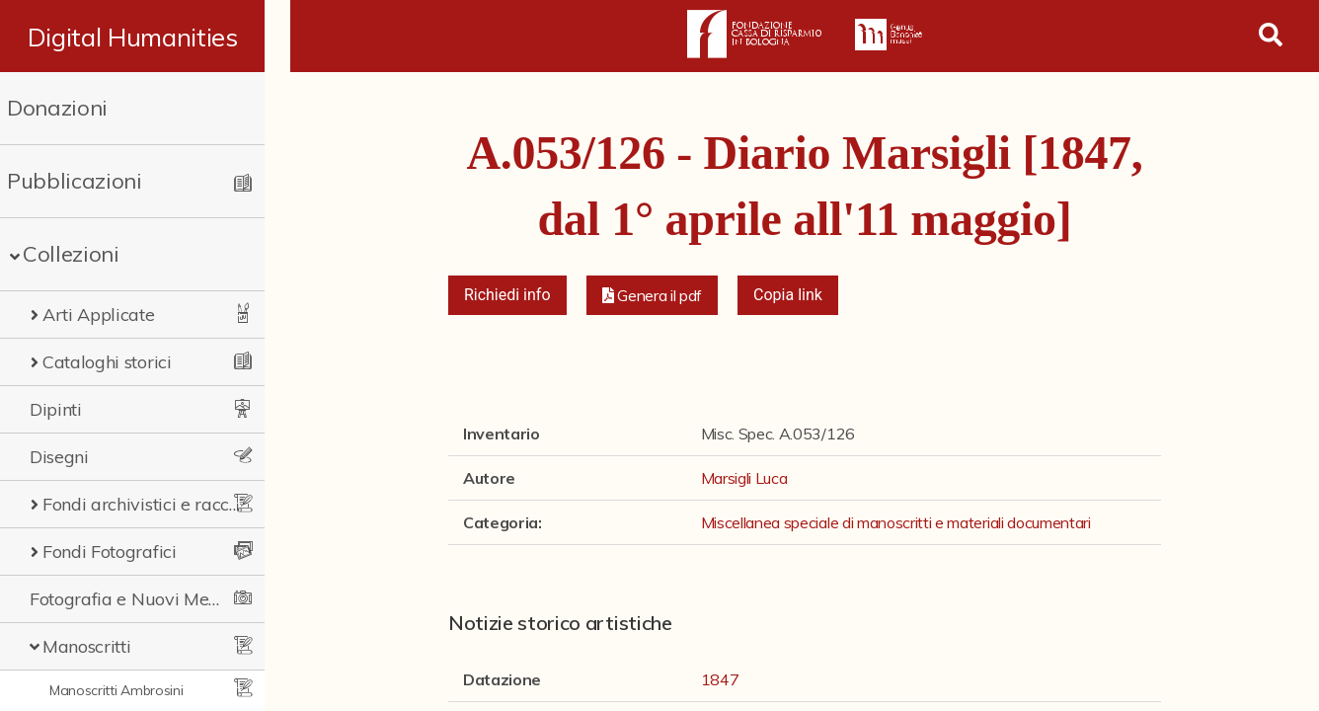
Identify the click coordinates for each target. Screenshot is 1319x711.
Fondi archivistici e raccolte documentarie (153, 504)
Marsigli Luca (744, 478)
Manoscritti (86, 646)
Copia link (787, 294)
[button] (652, 295)
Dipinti (56, 409)
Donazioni (57, 107)
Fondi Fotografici (109, 551)
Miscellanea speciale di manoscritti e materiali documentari (896, 522)
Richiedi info (507, 294)
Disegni (59, 456)
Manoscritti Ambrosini (116, 690)
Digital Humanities (144, 36)
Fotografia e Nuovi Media (132, 599)
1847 (720, 679)
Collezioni (71, 254)
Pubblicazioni (74, 181)
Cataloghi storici (107, 362)
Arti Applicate (98, 314)
